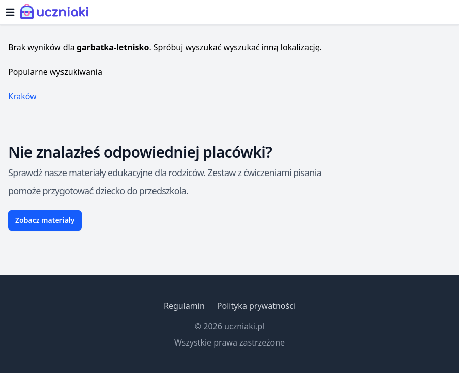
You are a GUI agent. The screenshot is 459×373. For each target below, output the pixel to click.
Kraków (22, 96)
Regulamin (184, 305)
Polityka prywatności (256, 305)
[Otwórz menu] (10, 12)
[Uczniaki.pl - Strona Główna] (56, 12)
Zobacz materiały (45, 220)
